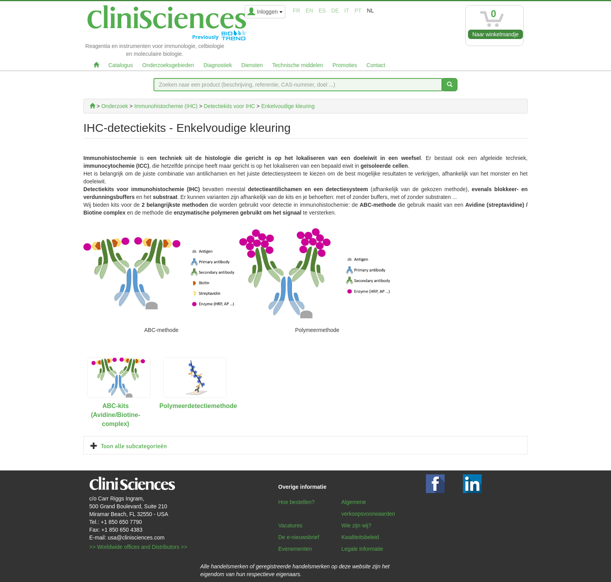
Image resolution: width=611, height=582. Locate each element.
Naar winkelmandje (495, 34)
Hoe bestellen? (296, 502)
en (309, 10)
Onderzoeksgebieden (168, 65)
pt (358, 10)
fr (296, 10)
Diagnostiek (217, 65)
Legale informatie (362, 549)
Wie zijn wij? (356, 525)
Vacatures (290, 525)
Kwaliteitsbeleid (360, 537)
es (322, 10)
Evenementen (295, 549)
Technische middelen (297, 65)
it (346, 10)
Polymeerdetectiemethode (198, 406)
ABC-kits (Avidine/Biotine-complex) (115, 415)
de (335, 10)
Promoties (344, 65)
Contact (375, 65)
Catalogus (120, 65)
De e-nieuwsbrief (298, 537)
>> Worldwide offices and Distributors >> (138, 547)
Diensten (252, 65)
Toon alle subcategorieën (134, 446)
